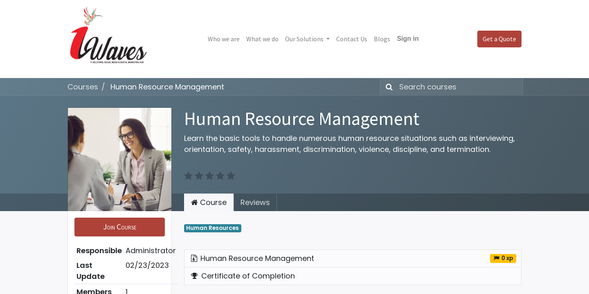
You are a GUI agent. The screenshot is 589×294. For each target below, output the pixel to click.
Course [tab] (209, 202)
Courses (82, 87)
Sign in (407, 38)
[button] (119, 227)
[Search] (387, 86)
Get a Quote (499, 39)
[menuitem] (224, 39)
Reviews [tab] (255, 202)
